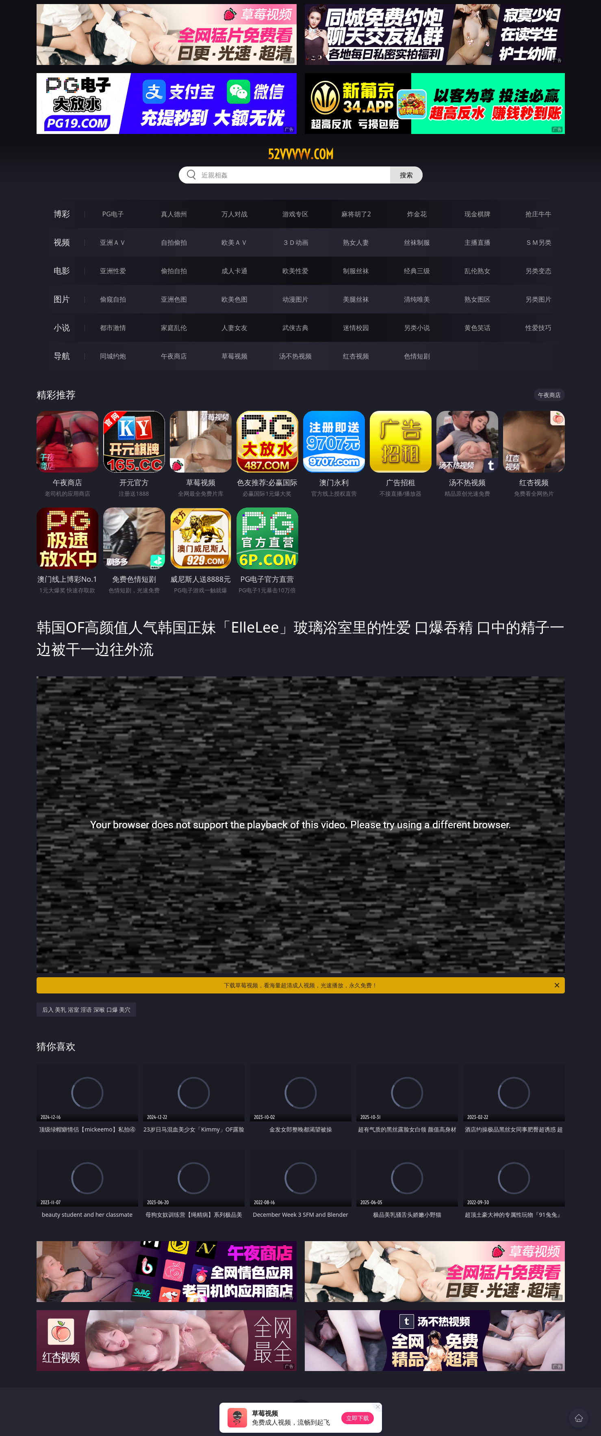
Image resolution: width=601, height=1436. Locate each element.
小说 (62, 327)
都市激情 (113, 327)
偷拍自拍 (174, 270)
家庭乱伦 (174, 327)
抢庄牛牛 (538, 213)
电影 (62, 270)
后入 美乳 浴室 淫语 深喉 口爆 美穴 (86, 1009)
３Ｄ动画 (295, 242)
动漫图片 (295, 299)
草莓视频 (234, 356)
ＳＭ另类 (538, 242)
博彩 (62, 213)
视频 (62, 242)
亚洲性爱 (113, 270)
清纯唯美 (417, 299)
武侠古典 (295, 327)
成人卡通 (234, 270)
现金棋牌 (477, 213)
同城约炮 (113, 356)
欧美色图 (234, 299)
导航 (62, 355)
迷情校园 (356, 327)
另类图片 (538, 299)
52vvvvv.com (301, 154)
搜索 (406, 175)
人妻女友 (234, 327)
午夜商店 (174, 356)
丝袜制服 (417, 242)
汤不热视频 (295, 356)
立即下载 (357, 1418)
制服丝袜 (356, 270)
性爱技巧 (538, 327)
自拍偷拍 (174, 242)
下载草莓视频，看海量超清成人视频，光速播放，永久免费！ (392, 985)
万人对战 (234, 213)
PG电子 (113, 213)
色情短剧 (417, 356)
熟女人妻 (356, 242)
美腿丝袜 (356, 299)
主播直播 (477, 242)
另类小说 (417, 327)
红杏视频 (356, 356)
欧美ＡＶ (234, 242)
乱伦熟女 (477, 270)
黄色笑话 (477, 327)
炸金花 (417, 213)
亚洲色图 (174, 299)
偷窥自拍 (113, 299)
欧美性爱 (295, 270)
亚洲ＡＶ (113, 242)
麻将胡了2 (356, 213)
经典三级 (417, 270)
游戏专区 (295, 213)
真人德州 (174, 213)
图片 (62, 299)
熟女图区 (477, 299)
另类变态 (538, 270)
